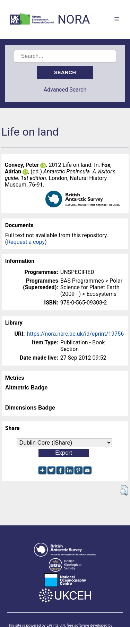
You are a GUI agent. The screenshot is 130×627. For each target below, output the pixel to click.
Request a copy (26, 242)
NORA (74, 19)
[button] (124, 490)
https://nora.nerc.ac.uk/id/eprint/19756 (75, 333)
